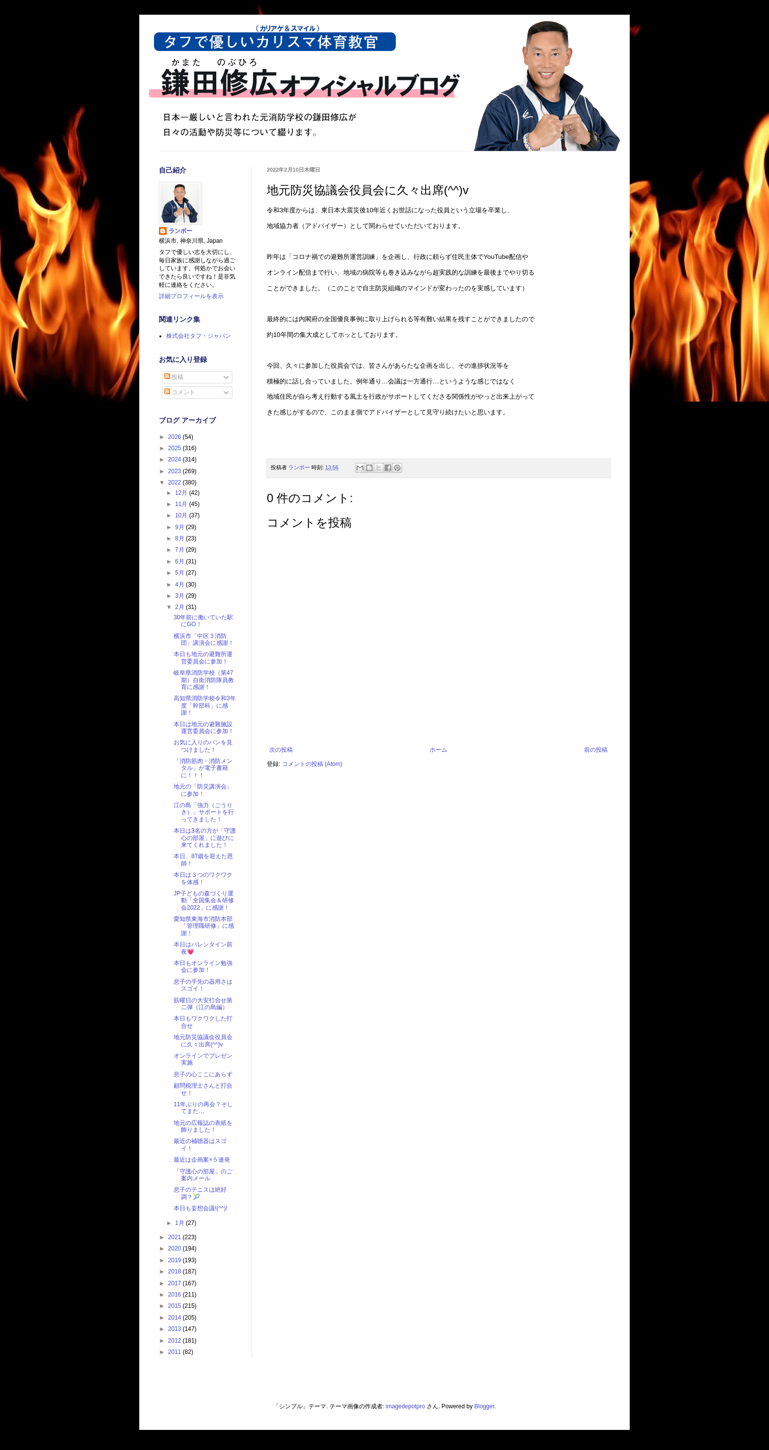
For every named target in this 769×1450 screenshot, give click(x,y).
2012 (175, 1340)
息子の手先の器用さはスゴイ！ (203, 985)
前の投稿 (596, 749)
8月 (180, 538)
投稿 (173, 377)
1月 (180, 1223)
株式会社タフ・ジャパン (198, 335)
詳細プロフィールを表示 (191, 296)
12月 (182, 492)
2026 (175, 436)
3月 (180, 595)
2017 (175, 1283)
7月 (180, 549)
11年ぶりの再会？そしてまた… (203, 1108)
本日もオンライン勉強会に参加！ (203, 966)
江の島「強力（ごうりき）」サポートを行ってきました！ (204, 812)
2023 (175, 471)
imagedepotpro (405, 1406)
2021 (175, 1237)
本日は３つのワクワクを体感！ (203, 878)
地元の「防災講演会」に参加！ (203, 790)
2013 (175, 1328)
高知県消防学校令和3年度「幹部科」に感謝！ (205, 705)
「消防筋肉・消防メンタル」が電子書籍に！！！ (203, 768)
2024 (175, 459)
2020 (175, 1248)
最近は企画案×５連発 (202, 1159)
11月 (182, 504)
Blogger (484, 1406)
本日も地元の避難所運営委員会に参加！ (203, 657)
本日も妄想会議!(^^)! (201, 1208)
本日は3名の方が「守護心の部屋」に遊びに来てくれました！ (205, 837)
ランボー (180, 231)
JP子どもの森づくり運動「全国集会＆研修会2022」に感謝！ (204, 900)
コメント (179, 392)
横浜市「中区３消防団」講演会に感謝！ (204, 639)
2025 (175, 448)
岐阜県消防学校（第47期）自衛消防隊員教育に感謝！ (204, 679)
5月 (180, 572)
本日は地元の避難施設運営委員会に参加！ (204, 728)
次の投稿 (281, 749)
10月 (182, 515)
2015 (175, 1305)
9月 (180, 527)
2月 (180, 607)
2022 (175, 482)
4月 (180, 584)
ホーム (438, 749)
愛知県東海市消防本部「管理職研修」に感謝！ (204, 926)
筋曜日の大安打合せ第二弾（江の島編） (203, 1004)
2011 (175, 1351)
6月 (180, 561)
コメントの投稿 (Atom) (312, 764)
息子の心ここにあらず (203, 1074)
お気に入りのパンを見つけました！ (203, 746)
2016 (175, 1294)
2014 (175, 1317)
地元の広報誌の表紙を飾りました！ (203, 1126)
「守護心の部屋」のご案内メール (203, 1175)
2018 (175, 1271)
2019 (175, 1260)
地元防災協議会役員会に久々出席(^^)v (203, 1040)
